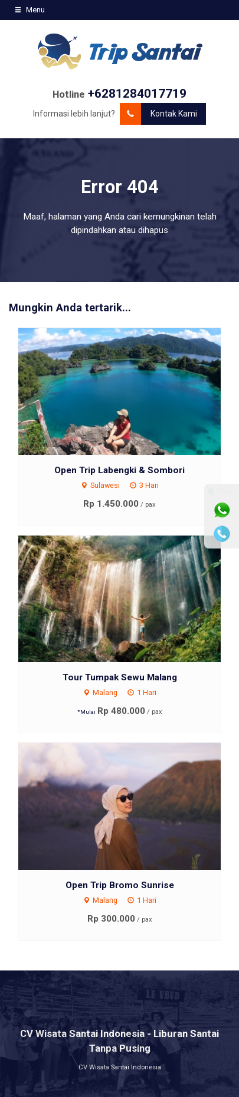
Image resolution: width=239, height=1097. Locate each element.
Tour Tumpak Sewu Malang (120, 677)
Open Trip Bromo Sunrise (120, 885)
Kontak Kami (158, 114)
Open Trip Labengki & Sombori (119, 470)
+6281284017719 (137, 94)
